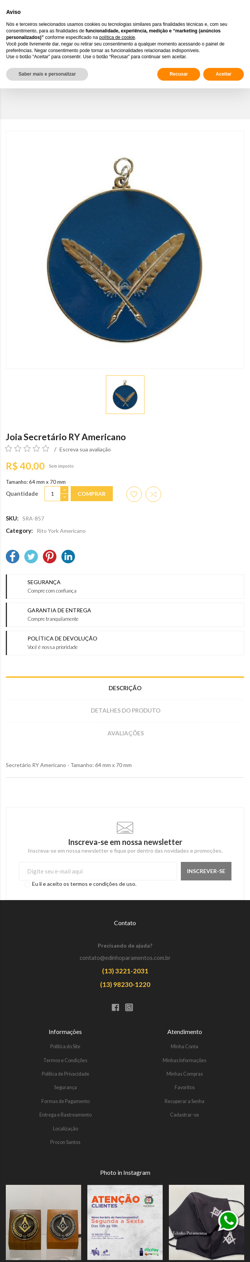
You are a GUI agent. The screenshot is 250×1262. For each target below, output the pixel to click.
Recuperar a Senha (184, 1101)
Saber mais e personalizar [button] (47, 1247)
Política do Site (65, 1046)
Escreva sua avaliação (85, 449)
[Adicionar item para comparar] (153, 494)
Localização (65, 1129)
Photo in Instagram (125, 1172)
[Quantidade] (52, 493)
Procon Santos (65, 1142)
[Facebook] (12, 557)
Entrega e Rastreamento (65, 1115)
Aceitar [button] (223, 1247)
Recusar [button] (179, 1247)
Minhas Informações (184, 1060)
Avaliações (125, 733)
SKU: (12, 518)
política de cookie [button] (117, 1211)
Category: (19, 530)
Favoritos (185, 1087)
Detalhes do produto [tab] (125, 710)
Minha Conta (184, 1046)
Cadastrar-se (184, 1115)
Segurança (65, 1087)
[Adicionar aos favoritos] (134, 494)
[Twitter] (31, 557)
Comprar (91, 493)
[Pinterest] (49, 557)
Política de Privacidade (65, 1074)
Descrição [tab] (125, 687)
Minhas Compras (185, 1074)
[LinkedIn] (68, 557)
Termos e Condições (65, 1060)
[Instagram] (132, 1008)
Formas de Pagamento (65, 1101)
